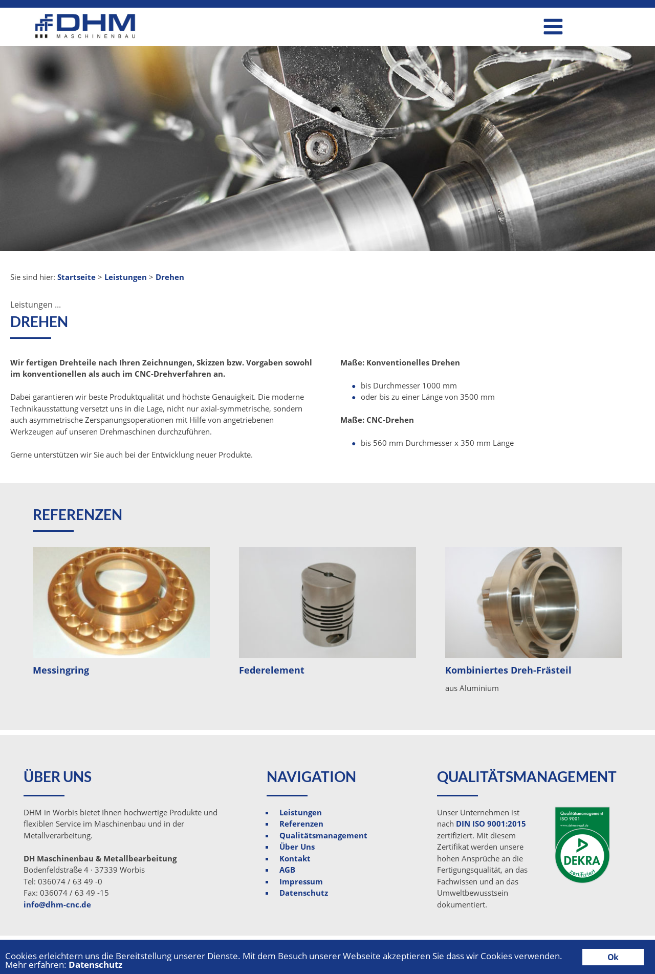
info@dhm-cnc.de (57, 904)
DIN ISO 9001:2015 (491, 823)
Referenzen (301, 823)
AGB (287, 869)
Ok (612, 957)
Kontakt (295, 858)
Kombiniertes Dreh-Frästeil (508, 670)
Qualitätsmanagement (323, 835)
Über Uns (297, 846)
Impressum (301, 881)
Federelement (271, 670)
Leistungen (300, 812)
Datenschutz (303, 893)
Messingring (61, 670)
